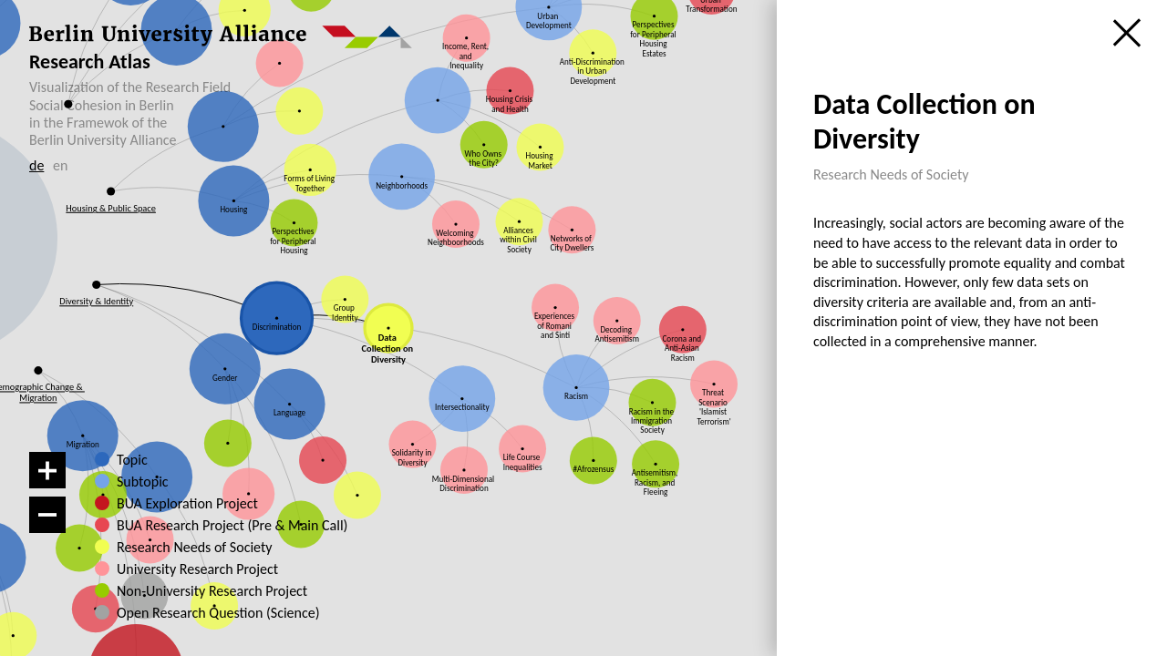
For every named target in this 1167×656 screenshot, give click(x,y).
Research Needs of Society (191, 547)
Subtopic (143, 482)
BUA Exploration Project (187, 504)
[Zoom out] (47, 515)
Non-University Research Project (194, 591)
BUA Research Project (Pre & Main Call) (231, 525)
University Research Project (187, 569)
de (36, 165)
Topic (132, 460)
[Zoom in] (47, 470)
